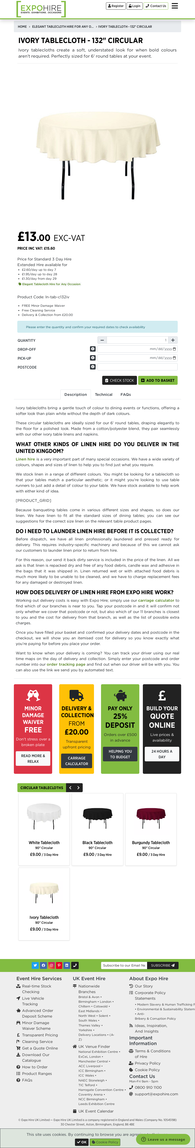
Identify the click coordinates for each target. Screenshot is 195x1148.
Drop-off (27, 349)
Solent (103, 1016)
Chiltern (84, 1006)
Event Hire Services (39, 978)
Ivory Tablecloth (44, 920)
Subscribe (163, 965)
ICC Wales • (87, 1075)
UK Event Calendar (95, 1111)
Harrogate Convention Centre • (102, 1090)
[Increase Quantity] (173, 340)
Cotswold (101, 1006)
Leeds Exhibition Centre (96, 1104)
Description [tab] (75, 394)
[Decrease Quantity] (102, 340)
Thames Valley (89, 1025)
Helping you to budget (120, 754)
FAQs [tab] (126, 394)
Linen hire (25, 459)
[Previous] (70, 787)
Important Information (143, 1040)
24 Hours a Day (162, 754)
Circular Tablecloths (41, 787)
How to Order (34, 1067)
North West (86, 1016)
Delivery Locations (92, 1035)
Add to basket (158, 380)
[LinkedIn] (66, 965)
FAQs (27, 1080)
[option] (44, 817)
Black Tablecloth (97, 845)
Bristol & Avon (88, 997)
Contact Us (142, 1076)
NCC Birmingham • (92, 1099)
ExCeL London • (90, 1057)
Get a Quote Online (40, 1048)
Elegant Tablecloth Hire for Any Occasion (49, 284)
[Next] (78, 787)
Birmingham (87, 1002)
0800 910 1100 (148, 1087)
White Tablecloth (44, 845)
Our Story (144, 986)
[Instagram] (51, 965)
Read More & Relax (33, 758)
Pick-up (24, 358)
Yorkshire (85, 1030)
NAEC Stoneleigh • (92, 1080)
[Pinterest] (59, 965)
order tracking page (66, 664)
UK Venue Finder (94, 1046)
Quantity (26, 340)
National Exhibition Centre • (99, 1052)
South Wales (87, 1020)
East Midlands (88, 1011)
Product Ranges (37, 1073)
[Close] (82, 1142)
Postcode (27, 367)
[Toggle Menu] (175, 6)
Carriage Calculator (76, 761)
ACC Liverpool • (90, 1066)
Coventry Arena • (91, 1095)
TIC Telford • (87, 1085)
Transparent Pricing (40, 1035)
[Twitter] (35, 965)
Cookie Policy (147, 1069)
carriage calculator (156, 600)
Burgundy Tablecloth (151, 845)
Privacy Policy (147, 1063)
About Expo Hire (148, 978)
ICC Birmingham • (91, 1071)
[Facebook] (43, 965)
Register (116, 6)
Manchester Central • (94, 1061)
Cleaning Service (37, 1041)
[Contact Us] (156, 6)
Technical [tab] (104, 394)
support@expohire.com (156, 1094)
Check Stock (119, 380)
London (105, 1002)
